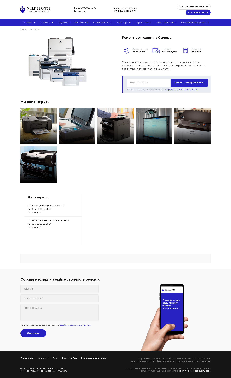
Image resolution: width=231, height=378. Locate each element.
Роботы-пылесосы (165, 22)
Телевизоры (122, 22)
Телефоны (28, 22)
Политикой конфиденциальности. (195, 371)
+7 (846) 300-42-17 (125, 11)
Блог (55, 358)
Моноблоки (80, 22)
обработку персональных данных (181, 89)
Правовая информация (93, 358)
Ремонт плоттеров (34, 177)
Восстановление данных (193, 22)
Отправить (33, 333)
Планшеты (46, 22)
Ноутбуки (63, 22)
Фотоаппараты (101, 22)
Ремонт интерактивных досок (152, 137)
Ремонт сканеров (72, 138)
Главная (23, 29)
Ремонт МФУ (185, 138)
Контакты (43, 358)
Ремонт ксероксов (111, 138)
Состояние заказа (198, 12)
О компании (26, 358)
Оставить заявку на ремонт (189, 82)
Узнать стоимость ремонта (194, 6)
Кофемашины (142, 22)
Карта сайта (69, 358)
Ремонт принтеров (34, 138)
